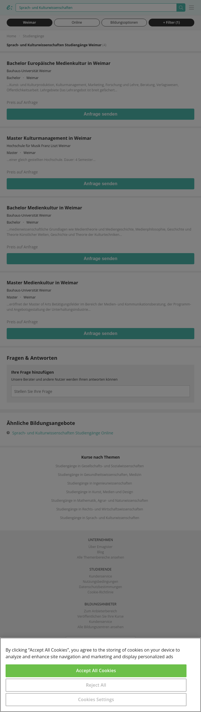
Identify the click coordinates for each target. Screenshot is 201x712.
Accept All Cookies (96, 670)
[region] (100, 675)
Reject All (96, 685)
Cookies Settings (96, 699)
